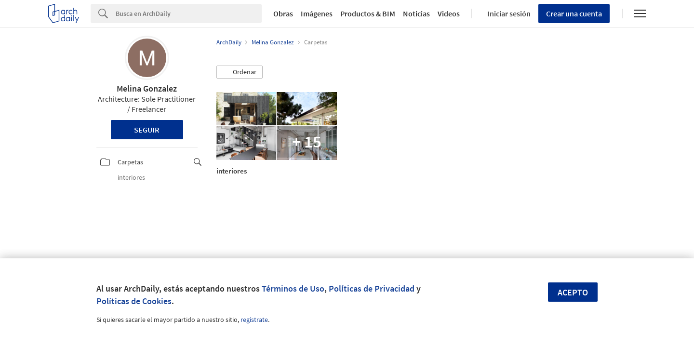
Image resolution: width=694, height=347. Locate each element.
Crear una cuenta (574, 13)
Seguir (147, 129)
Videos (449, 13)
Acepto (573, 292)
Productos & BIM (367, 13)
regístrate (254, 319)
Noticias (416, 13)
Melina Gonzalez (147, 88)
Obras (283, 13)
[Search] (189, 13)
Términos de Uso (293, 288)
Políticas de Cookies (134, 301)
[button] (239, 72)
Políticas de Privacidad (371, 288)
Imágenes (317, 13)
